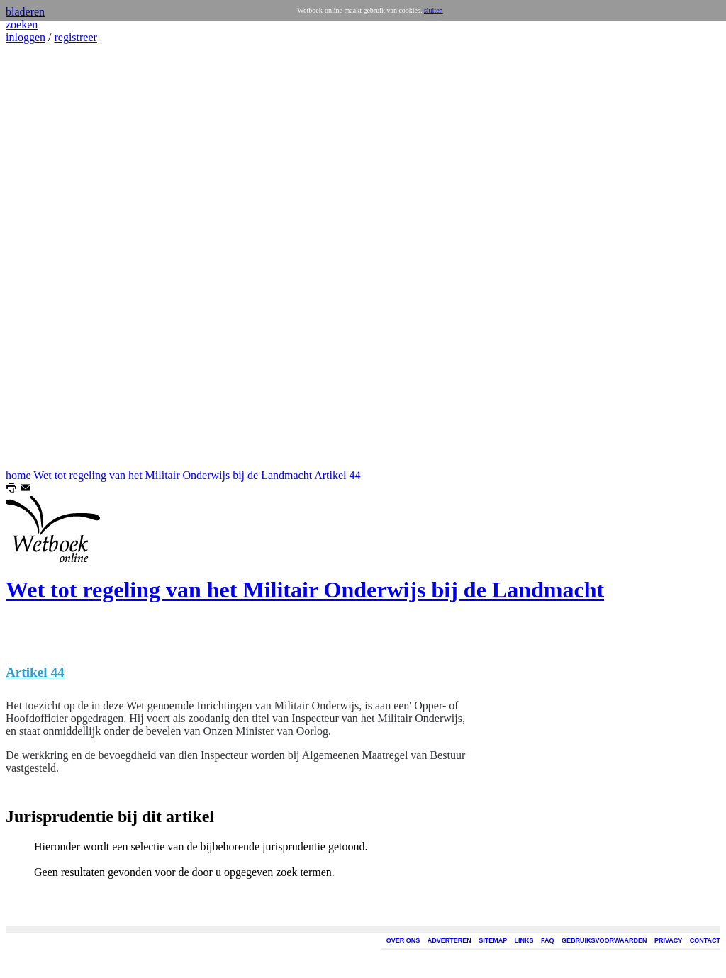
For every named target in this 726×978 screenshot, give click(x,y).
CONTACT (705, 940)
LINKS (524, 940)
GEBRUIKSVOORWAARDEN (604, 940)
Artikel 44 (337, 475)
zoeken (22, 24)
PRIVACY (668, 940)
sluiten (433, 10)
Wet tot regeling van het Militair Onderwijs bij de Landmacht (172, 475)
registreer (75, 37)
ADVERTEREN (449, 940)
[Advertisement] (48, 256)
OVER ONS (403, 940)
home (18, 475)
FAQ (547, 940)
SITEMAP (493, 940)
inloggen (25, 37)
